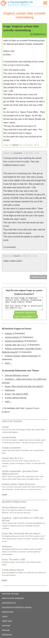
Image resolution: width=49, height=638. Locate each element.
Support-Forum (32, 408)
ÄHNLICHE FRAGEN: (12, 421)
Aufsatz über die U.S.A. (16, 345)
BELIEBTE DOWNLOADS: (14, 502)
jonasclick (18, 153)
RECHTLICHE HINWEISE (13, 598)
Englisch (6, 412)
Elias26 (15, 145)
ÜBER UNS (7, 621)
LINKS (4, 617)
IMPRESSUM (7, 612)
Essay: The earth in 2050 (16, 394)
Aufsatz (8, 333)
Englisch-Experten (23, 294)
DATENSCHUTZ (9, 603)
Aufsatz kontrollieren (14, 341)
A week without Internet (15, 398)
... (5, 495)
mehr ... (8, 363)
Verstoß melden (38, 277)
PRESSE (6, 630)
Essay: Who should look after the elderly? (24, 386)
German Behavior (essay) (17, 375)
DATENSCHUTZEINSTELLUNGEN (16, 607)
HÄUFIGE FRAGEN (10, 594)
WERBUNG (7, 635)
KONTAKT (6, 626)
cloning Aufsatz (12, 337)
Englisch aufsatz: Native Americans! (21, 356)
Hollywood (10, 390)
